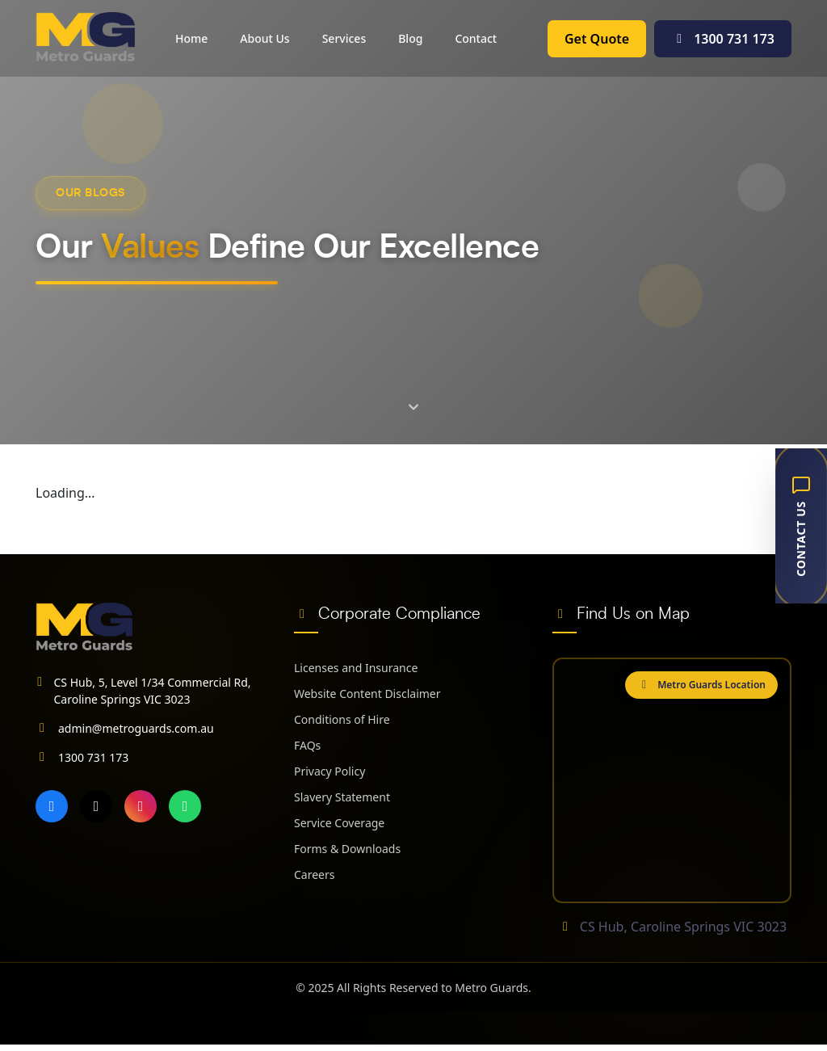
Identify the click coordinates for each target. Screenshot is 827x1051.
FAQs (307, 745)
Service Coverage (339, 822)
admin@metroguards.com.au (136, 728)
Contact (476, 38)
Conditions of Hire (342, 719)
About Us (264, 38)
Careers (314, 874)
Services (344, 38)
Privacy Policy (329, 771)
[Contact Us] (801, 525)
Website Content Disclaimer (367, 693)
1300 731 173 (723, 39)
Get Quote (597, 39)
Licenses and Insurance (356, 667)
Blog (410, 38)
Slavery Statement (342, 797)
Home (191, 38)
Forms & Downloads (347, 848)
